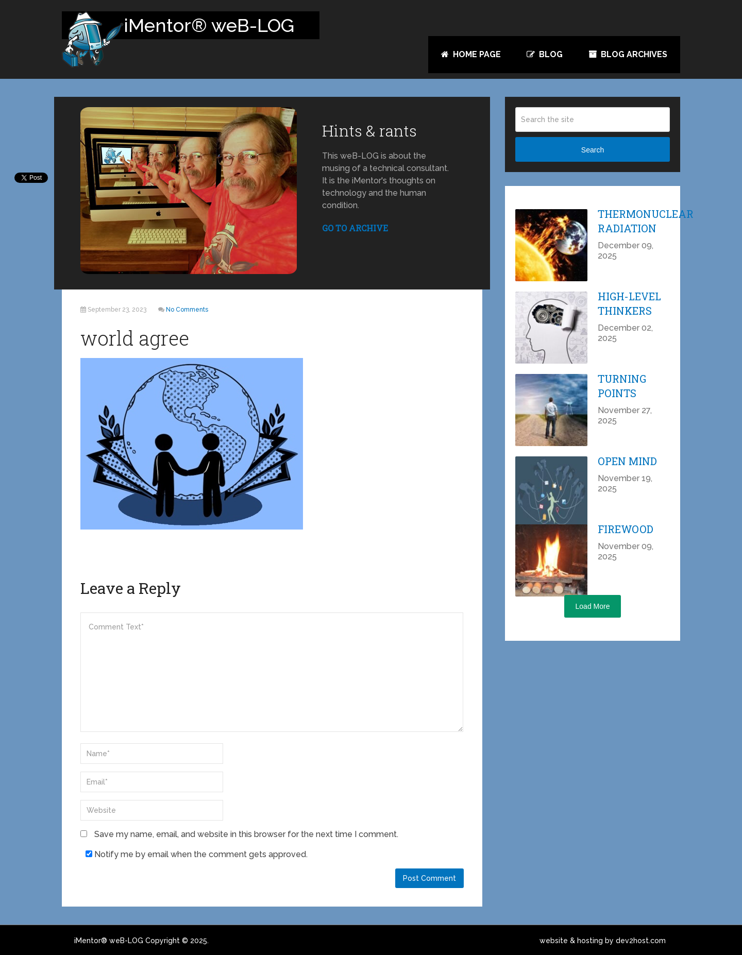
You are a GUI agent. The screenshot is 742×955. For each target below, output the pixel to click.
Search (592, 150)
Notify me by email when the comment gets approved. (197, 854)
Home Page (471, 54)
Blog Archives (627, 54)
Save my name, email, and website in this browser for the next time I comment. (246, 834)
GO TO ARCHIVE (355, 228)
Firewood (625, 529)
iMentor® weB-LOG (108, 940)
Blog (545, 54)
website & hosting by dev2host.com (602, 940)
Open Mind (627, 461)
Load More (593, 606)
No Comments (187, 309)
